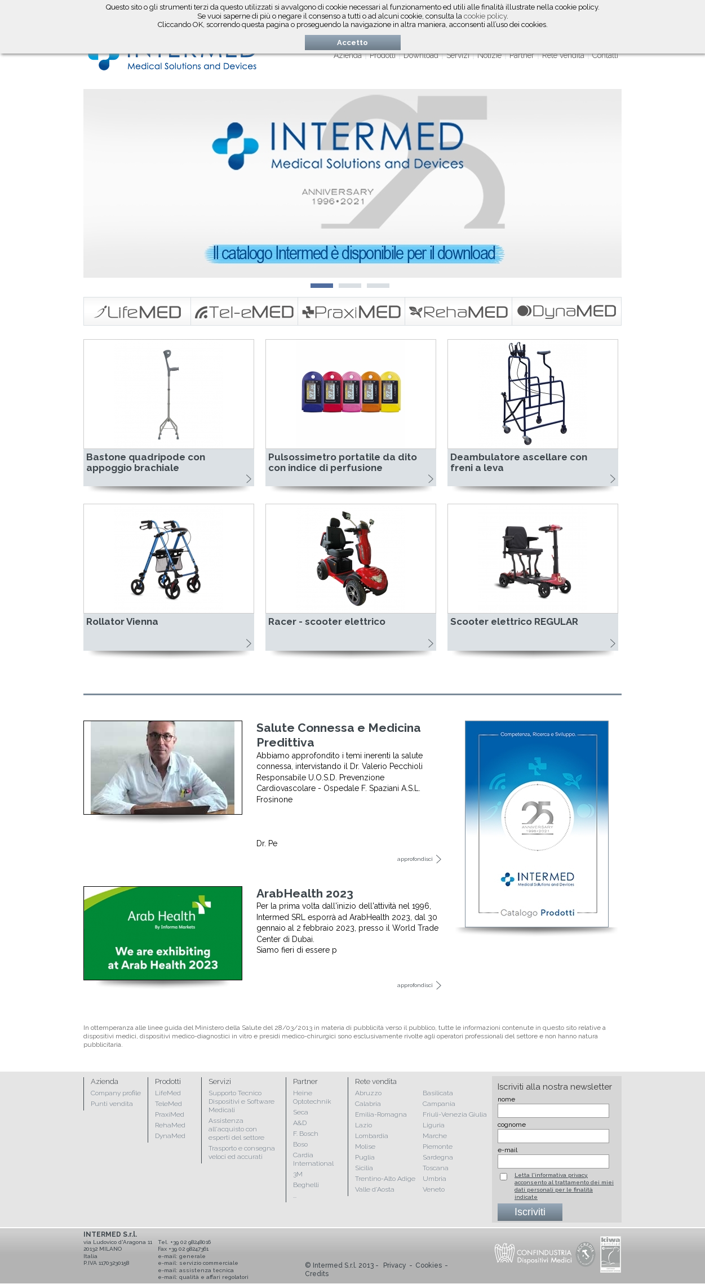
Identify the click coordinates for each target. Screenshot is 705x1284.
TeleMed (168, 1104)
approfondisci (415, 859)
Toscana (436, 1168)
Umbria (434, 1179)
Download (421, 55)
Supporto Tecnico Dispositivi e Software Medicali (241, 1101)
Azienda (348, 55)
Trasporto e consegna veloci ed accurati (242, 1152)
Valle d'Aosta (374, 1189)
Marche (435, 1136)
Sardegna (438, 1157)
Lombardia (371, 1136)
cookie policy (485, 16)
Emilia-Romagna (381, 1114)
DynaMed (170, 1136)
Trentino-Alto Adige (385, 1179)
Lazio (363, 1125)
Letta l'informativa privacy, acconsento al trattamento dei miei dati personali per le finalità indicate (564, 1186)
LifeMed (168, 1093)
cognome (512, 1125)
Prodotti (383, 55)
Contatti (605, 55)
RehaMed (170, 1125)
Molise (365, 1146)
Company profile (116, 1093)
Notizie (489, 55)
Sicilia (364, 1168)
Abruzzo (368, 1093)
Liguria (434, 1125)
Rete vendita (563, 55)
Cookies (428, 1265)
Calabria (368, 1104)
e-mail (507, 1150)
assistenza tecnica (206, 1270)
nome (506, 1099)
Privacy (394, 1265)
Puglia (365, 1157)
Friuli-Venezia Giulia (455, 1114)
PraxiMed (169, 1114)
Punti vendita (112, 1104)
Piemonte (438, 1146)
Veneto (434, 1189)
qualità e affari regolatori (214, 1277)
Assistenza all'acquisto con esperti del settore (236, 1129)
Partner (521, 55)
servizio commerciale (208, 1263)
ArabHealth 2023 (304, 893)
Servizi (457, 55)
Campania (439, 1104)
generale (192, 1256)
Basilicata (438, 1093)
